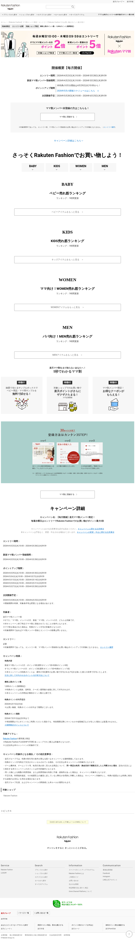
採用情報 (67, 935)
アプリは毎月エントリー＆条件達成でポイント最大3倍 (116, 14)
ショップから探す (41, 873)
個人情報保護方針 (16, 935)
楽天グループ (117, 2)
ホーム (3, 22)
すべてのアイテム (41, 884)
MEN (105, 166)
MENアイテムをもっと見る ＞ (67, 355)
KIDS (57, 166)
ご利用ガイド (73, 877)
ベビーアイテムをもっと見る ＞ (68, 212)
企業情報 (4, 935)
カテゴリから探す (41, 877)
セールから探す (40, 881)
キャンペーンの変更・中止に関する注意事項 (95, 532)
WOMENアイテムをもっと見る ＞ (67, 307)
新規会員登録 (107, 870)
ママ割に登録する (66, 117)
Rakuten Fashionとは (76, 873)
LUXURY (4, 873)
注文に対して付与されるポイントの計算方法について (27, 675)
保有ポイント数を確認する (115, 925)
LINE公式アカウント (110, 880)
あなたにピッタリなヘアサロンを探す (14, 925)
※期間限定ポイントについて (17, 725)
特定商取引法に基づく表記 (78, 888)
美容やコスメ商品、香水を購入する (50, 925)
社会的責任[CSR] (55, 935)
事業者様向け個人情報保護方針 (36, 935)
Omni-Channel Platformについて (80, 891)
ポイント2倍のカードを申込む (82, 925)
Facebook (106, 873)
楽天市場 (130, 2)
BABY (33, 166)
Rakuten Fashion (21, 7)
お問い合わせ (73, 881)
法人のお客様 (73, 884)
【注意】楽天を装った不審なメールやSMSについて (67, 822)
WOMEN (80, 166)
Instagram (106, 876)
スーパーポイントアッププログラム (81, 870)
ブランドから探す (41, 870)
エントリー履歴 (109, 127)
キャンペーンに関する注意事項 (91, 529)
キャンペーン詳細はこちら (67, 140)
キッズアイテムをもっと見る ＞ (68, 259)
